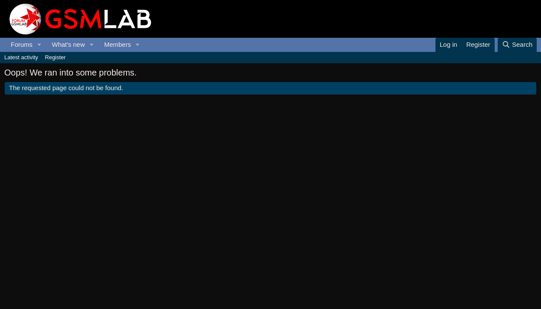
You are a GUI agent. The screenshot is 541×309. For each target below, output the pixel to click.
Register (55, 57)
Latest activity (21, 57)
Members (117, 44)
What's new (68, 44)
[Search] (517, 45)
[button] (39, 45)
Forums (22, 44)
